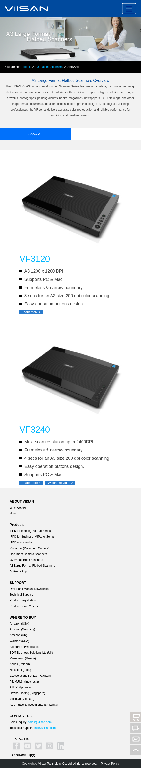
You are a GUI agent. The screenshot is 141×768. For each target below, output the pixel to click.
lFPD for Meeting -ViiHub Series (30, 531)
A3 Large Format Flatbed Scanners (32, 565)
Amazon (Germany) (22, 629)
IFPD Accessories (21, 542)
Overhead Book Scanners (26, 560)
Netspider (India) (20, 670)
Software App (18, 571)
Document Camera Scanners (28, 554)
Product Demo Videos (24, 606)
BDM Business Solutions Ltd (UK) (31, 652)
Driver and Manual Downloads (29, 589)
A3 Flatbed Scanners (49, 67)
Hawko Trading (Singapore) (27, 693)
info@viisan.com (45, 728)
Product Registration (23, 600)
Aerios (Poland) (20, 664)
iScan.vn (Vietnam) (22, 699)
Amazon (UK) (18, 635)
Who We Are (18, 507)
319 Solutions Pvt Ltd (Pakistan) (30, 675)
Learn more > (31, 312)
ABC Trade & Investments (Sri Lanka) (34, 704)
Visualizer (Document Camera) (29, 548)
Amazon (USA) (19, 623)
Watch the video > (60, 483)
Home (27, 67)
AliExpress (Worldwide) (25, 646)
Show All (35, 134)
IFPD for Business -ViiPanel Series (32, 536)
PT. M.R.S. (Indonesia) (24, 681)
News (13, 513)
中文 (32, 755)
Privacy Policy (110, 763)
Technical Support (21, 594)
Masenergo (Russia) (23, 658)
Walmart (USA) (19, 641)
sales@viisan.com (40, 722)
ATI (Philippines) (20, 687)
